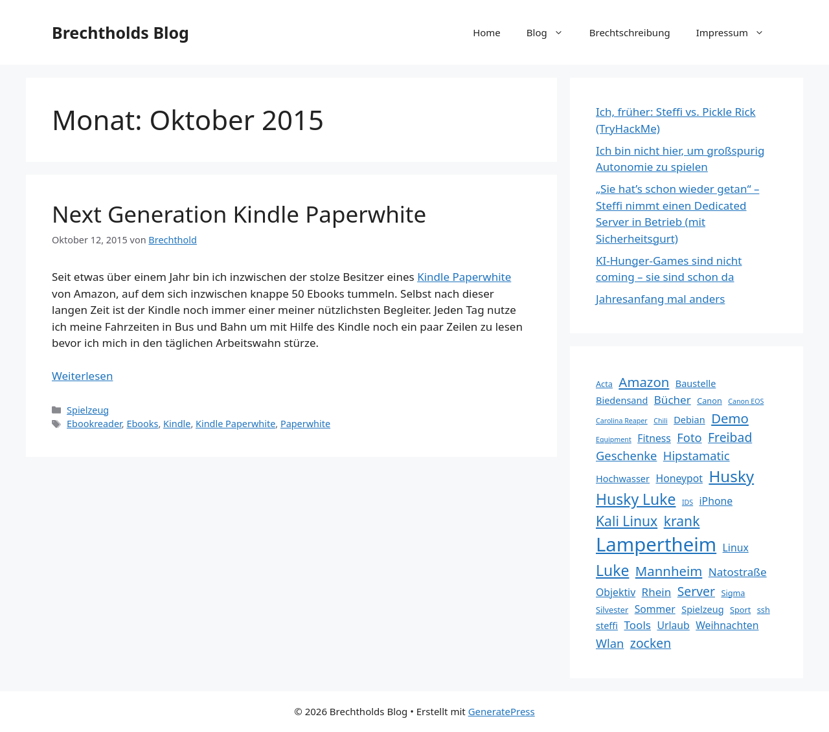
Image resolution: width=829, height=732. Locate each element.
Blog (551, 32)
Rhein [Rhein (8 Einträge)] (657, 591)
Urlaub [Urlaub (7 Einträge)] (673, 625)
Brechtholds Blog (120, 32)
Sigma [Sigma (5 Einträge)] (733, 593)
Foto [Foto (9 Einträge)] (689, 437)
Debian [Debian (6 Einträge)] (689, 419)
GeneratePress (501, 711)
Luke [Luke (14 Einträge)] (612, 570)
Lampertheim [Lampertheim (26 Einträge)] (656, 544)
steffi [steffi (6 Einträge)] (607, 625)
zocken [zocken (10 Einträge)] (650, 643)
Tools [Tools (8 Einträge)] (637, 624)
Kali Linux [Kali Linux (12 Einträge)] (626, 520)
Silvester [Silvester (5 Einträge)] (612, 610)
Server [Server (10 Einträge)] (696, 591)
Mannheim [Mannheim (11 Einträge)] (669, 571)
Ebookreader (94, 423)
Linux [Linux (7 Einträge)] (736, 547)
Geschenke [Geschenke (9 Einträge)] (626, 455)
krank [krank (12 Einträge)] (682, 520)
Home (487, 32)
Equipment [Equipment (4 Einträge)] (613, 439)
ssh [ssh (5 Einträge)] (763, 610)
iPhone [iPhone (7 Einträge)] (716, 501)
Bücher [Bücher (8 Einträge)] (672, 399)
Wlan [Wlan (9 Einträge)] (610, 643)
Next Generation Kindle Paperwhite (239, 214)
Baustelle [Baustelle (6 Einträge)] (696, 383)
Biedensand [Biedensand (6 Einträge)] (622, 400)
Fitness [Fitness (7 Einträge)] (654, 438)
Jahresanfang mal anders (660, 298)
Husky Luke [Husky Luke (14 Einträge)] (636, 499)
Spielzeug (88, 410)
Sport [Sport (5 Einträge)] (740, 610)
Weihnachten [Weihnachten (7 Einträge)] (727, 625)
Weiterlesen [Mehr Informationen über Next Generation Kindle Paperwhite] (82, 375)
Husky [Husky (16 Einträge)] (731, 476)
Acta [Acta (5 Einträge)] (604, 384)
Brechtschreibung (629, 32)
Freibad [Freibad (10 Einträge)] (730, 437)
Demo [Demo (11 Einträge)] (730, 418)
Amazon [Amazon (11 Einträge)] (644, 382)
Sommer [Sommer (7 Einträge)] (655, 609)
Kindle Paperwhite (464, 276)
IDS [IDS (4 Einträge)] (687, 502)
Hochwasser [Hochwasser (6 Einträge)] (623, 478)
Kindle (176, 423)
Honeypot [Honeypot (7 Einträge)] (679, 478)
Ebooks (142, 423)
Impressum (736, 32)
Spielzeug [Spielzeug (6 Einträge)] (702, 609)
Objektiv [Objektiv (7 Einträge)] (615, 592)
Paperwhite (305, 423)
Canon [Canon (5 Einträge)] (709, 400)
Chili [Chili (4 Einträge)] (660, 420)
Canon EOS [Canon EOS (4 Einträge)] (746, 401)
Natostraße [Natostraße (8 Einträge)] (738, 571)
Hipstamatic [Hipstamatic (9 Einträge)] (696, 455)
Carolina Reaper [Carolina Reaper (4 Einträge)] (622, 420)
